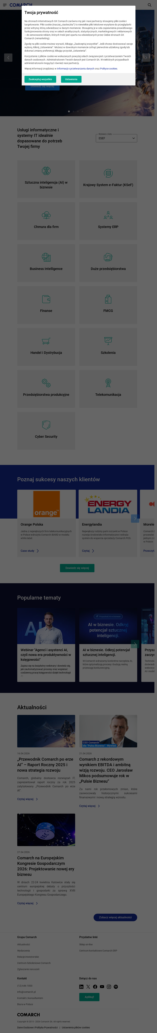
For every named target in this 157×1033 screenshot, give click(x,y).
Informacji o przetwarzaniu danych (75, 68)
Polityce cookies (108, 68)
